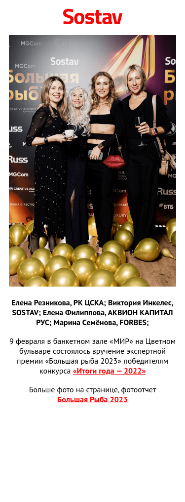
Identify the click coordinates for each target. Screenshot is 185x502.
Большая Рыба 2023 (92, 399)
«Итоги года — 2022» (109, 371)
